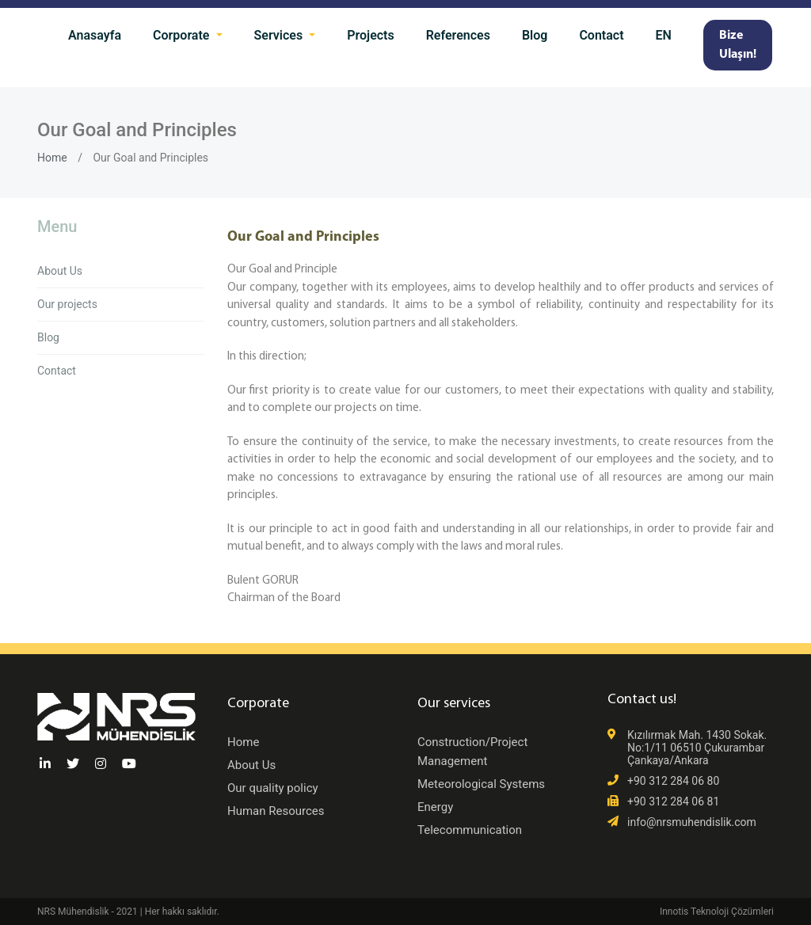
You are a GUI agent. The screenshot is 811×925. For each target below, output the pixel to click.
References (458, 35)
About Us (59, 271)
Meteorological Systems (481, 784)
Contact (601, 35)
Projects (370, 35)
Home (52, 157)
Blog (534, 35)
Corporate (182, 35)
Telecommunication (469, 830)
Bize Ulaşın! (737, 45)
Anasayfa (94, 35)
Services (280, 35)
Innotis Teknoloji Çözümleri (717, 911)
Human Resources (276, 811)
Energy (435, 807)
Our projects (67, 304)
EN (664, 35)
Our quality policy (272, 788)
